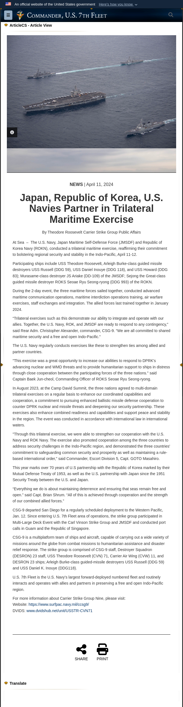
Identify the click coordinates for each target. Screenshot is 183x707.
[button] (119, 4)
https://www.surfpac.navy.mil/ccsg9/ (59, 604)
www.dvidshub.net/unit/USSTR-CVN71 (59, 611)
